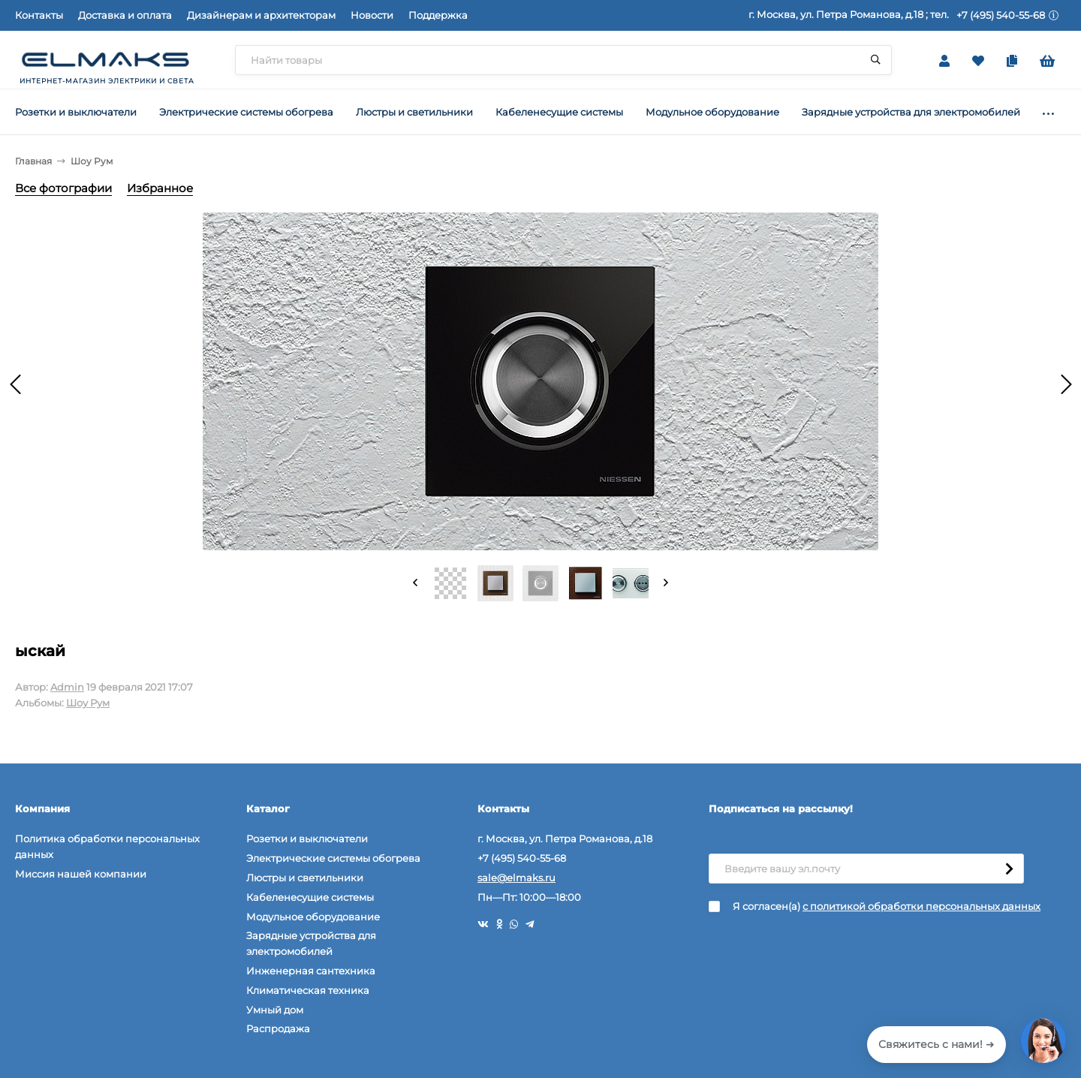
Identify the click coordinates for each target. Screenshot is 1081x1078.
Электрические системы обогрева (333, 858)
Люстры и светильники (304, 878)
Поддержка (438, 15)
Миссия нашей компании (80, 874)
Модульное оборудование (313, 917)
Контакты (39, 15)
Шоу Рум (92, 161)
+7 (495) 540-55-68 (1000, 15)
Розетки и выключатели (307, 839)
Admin (67, 687)
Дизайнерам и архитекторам (261, 15)
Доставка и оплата (125, 15)
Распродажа (278, 1028)
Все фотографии (63, 188)
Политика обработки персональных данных (107, 846)
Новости (372, 15)
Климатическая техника (307, 990)
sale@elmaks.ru (516, 878)
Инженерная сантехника (310, 971)
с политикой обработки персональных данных (921, 906)
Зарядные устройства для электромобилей (311, 943)
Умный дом (274, 1010)
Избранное (160, 188)
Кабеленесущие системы (310, 897)
